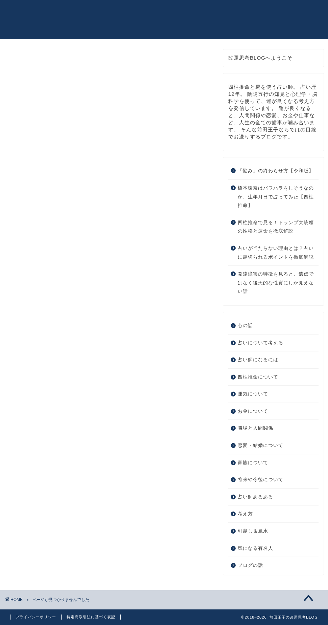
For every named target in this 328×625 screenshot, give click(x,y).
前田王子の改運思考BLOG (30, 21)
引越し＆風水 (44, 452)
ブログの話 (41, 470)
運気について (44, 380)
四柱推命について (50, 371)
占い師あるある (47, 434)
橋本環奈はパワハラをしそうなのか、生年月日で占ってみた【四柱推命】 (276, 200)
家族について (44, 416)
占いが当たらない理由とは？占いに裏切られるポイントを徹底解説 (276, 256)
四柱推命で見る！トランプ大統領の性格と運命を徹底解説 (276, 230)
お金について (44, 389)
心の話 (35, 344)
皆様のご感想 (179, 11)
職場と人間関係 (47, 398)
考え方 (35, 443)
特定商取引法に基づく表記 (91, 617)
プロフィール (118, 11)
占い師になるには (50, 362)
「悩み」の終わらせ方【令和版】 (276, 174)
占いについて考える (53, 352)
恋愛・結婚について (53, 407)
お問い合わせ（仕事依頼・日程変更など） (253, 11)
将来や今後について (53, 425)
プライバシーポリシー (36, 617)
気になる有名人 (47, 461)
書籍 (149, 11)
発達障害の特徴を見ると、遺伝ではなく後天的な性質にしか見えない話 (276, 286)
